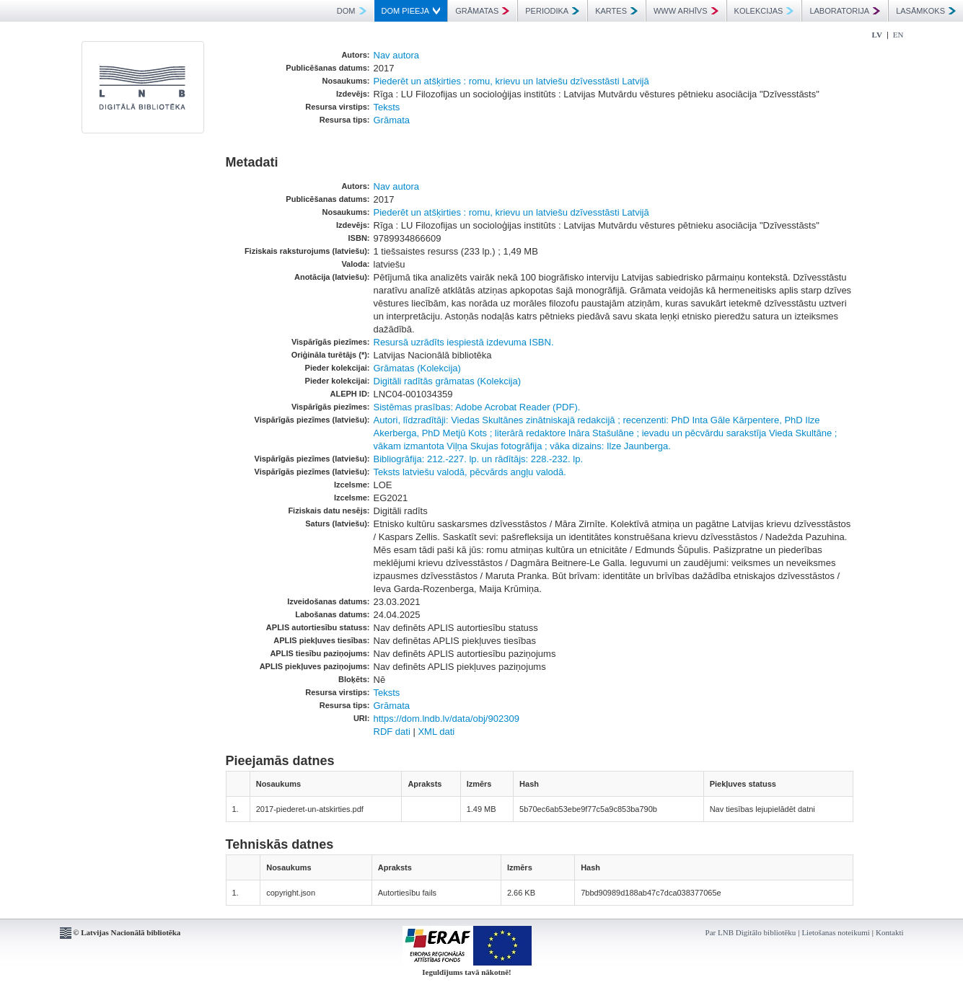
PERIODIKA (552, 11)
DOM (351, 11)
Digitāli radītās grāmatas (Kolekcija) (447, 381)
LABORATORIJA (844, 11)
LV (877, 34)
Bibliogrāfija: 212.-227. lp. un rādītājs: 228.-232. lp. (479, 459)
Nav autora (397, 55)
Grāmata (392, 120)
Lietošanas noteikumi (835, 932)
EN (898, 34)
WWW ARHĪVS (686, 11)
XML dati (436, 731)
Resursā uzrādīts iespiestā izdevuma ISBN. (464, 342)
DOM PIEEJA (411, 11)
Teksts (387, 107)
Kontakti (890, 932)
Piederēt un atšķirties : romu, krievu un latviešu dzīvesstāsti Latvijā (511, 81)
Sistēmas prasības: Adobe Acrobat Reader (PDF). (477, 407)
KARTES (616, 11)
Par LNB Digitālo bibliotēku (750, 932)
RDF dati (392, 731)
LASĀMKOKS (926, 11)
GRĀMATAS (482, 11)
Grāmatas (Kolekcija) (417, 368)
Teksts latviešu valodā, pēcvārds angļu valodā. (470, 472)
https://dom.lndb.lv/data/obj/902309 (446, 718)
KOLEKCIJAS (764, 11)
